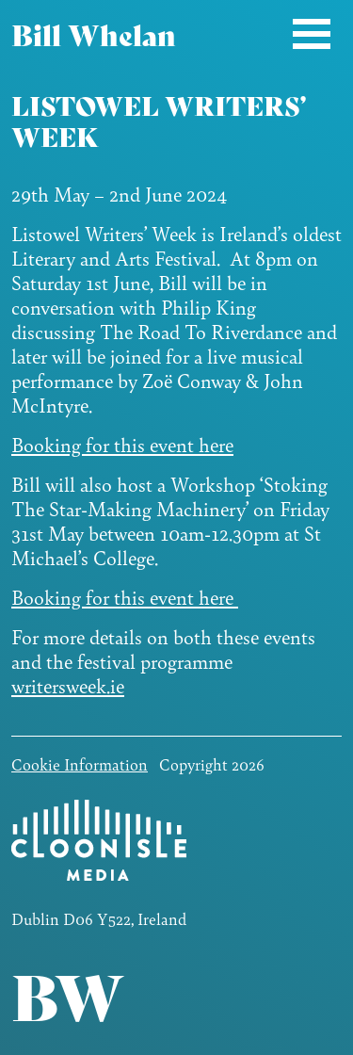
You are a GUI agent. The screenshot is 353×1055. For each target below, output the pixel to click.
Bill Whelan (93, 33)
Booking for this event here (122, 444)
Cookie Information (79, 764)
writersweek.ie (67, 685)
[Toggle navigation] (311, 33)
